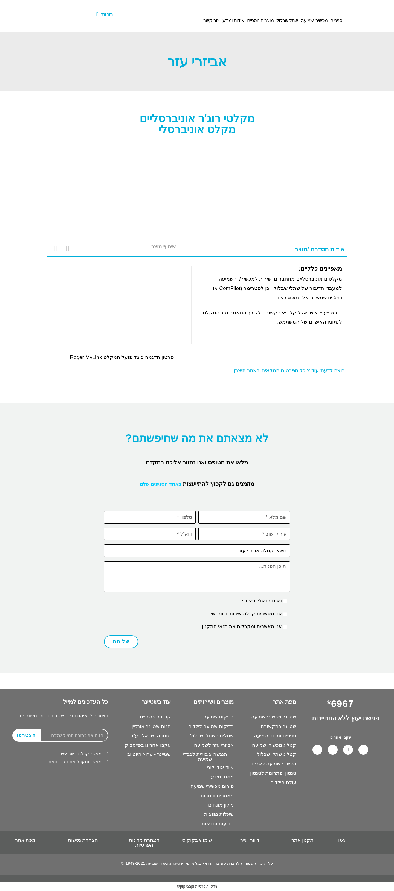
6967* (52, 6)
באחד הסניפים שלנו (160, 484)
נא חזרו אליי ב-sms (262, 600)
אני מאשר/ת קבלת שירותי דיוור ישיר (245, 613)
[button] (80, 248)
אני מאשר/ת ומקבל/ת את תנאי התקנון (242, 626)
